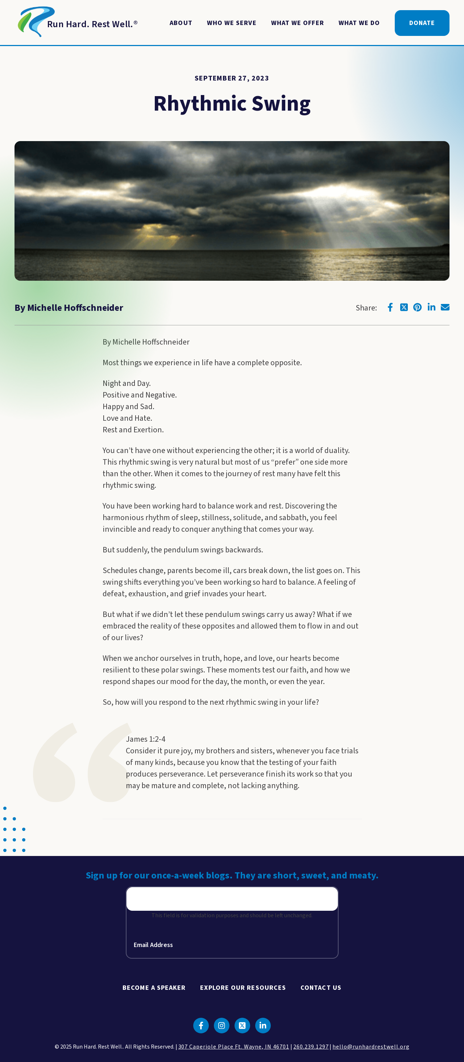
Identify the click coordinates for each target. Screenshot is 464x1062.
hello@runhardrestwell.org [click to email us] (370, 1047)
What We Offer (297, 23)
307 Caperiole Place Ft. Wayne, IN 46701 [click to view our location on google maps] (233, 1047)
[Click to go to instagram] (221, 1025)
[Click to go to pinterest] (417, 307)
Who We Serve (232, 23)
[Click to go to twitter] (403, 307)
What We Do (359, 23)
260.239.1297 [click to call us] (311, 1047)
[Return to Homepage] (76, 23)
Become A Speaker (154, 987)
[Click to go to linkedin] (431, 307)
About (181, 23)
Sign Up (305, 900)
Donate (422, 23)
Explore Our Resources (243, 987)
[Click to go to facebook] (390, 307)
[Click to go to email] (445, 307)
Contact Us (321, 987)
